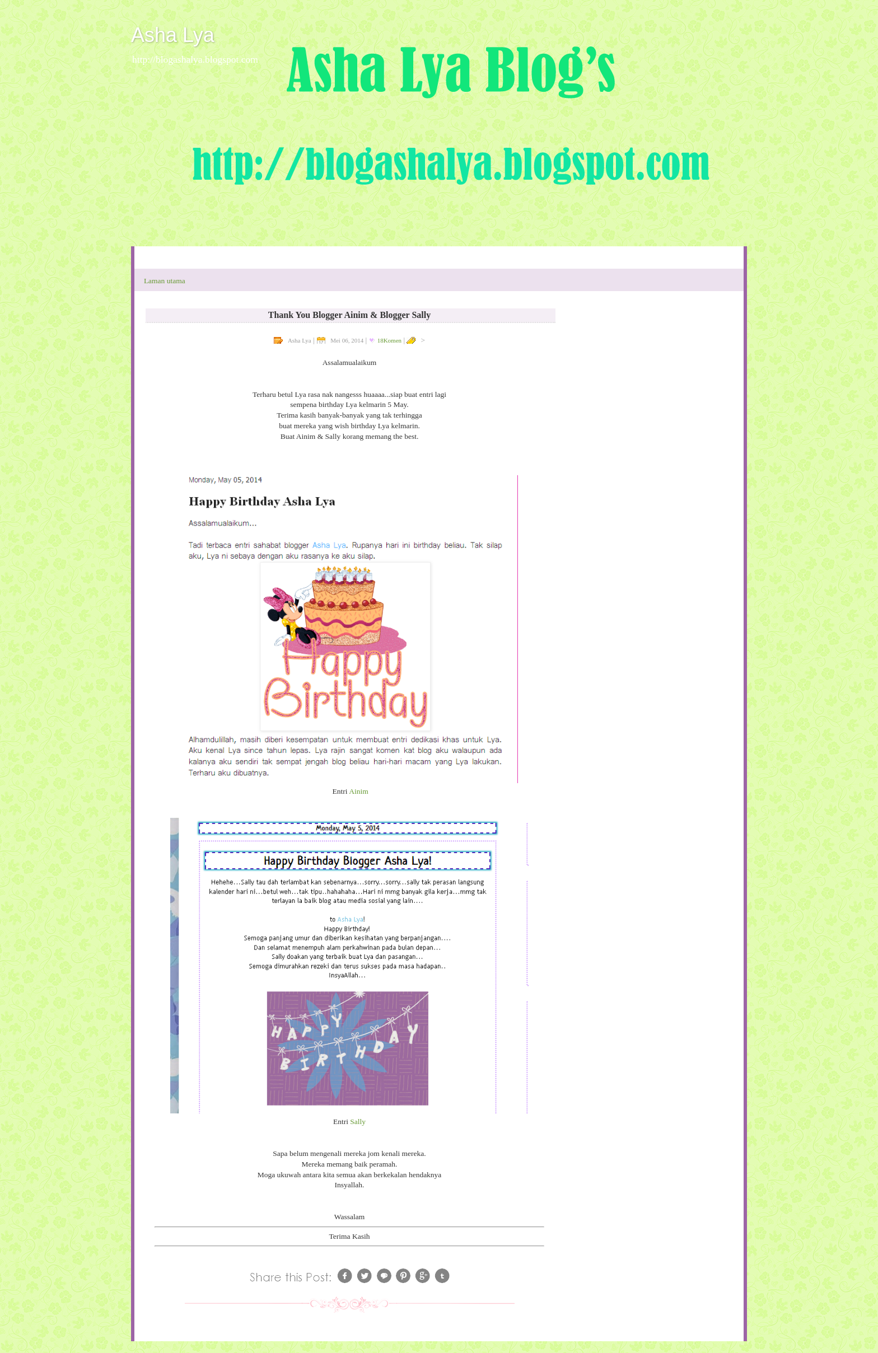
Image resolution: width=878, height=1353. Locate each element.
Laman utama (164, 281)
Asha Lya (172, 35)
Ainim (358, 791)
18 (389, 340)
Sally (358, 1121)
